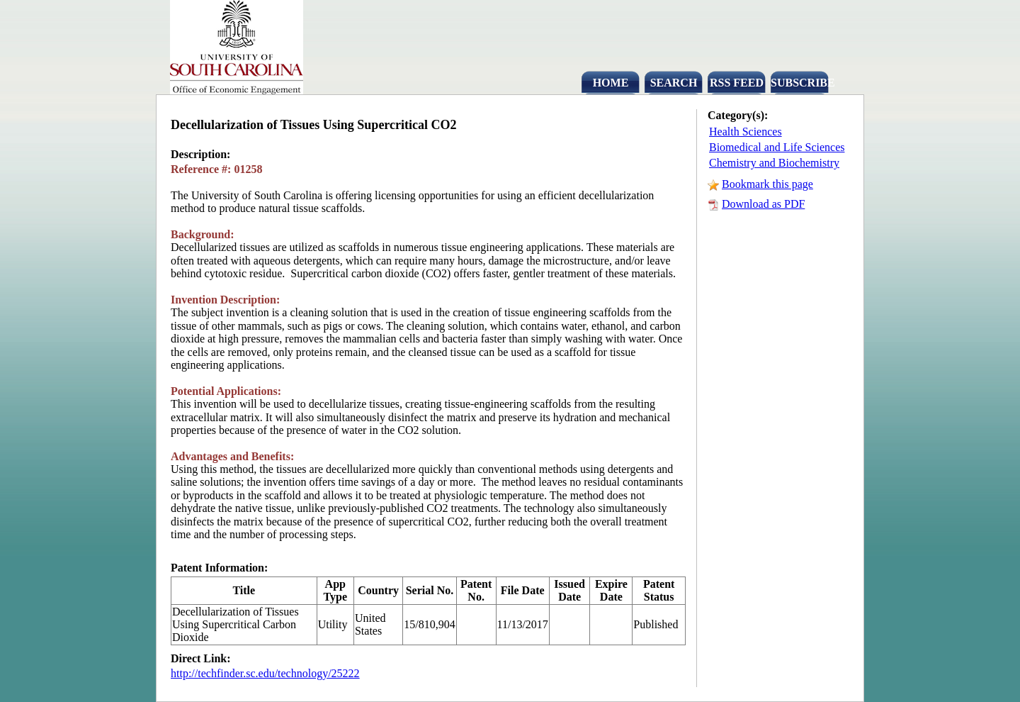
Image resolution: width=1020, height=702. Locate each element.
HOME (611, 83)
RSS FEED (737, 83)
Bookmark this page (767, 184)
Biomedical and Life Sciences (776, 147)
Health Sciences (745, 132)
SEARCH (674, 83)
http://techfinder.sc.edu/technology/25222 (265, 673)
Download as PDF (763, 204)
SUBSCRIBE (800, 83)
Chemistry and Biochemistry (774, 163)
